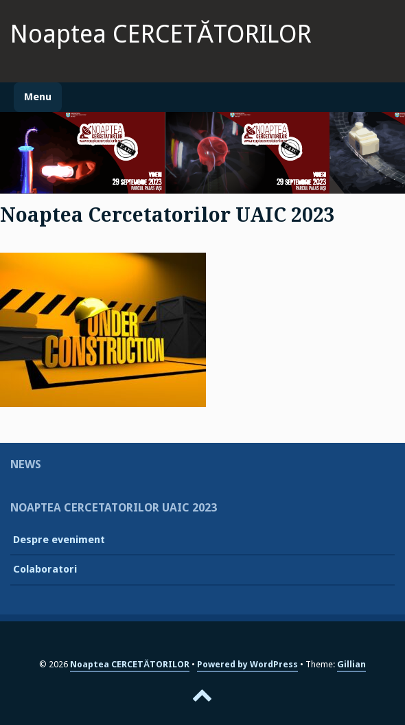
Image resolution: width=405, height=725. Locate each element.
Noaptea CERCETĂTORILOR (161, 34)
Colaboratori (45, 569)
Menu (37, 97)
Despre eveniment (59, 539)
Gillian (351, 664)
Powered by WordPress (247, 664)
